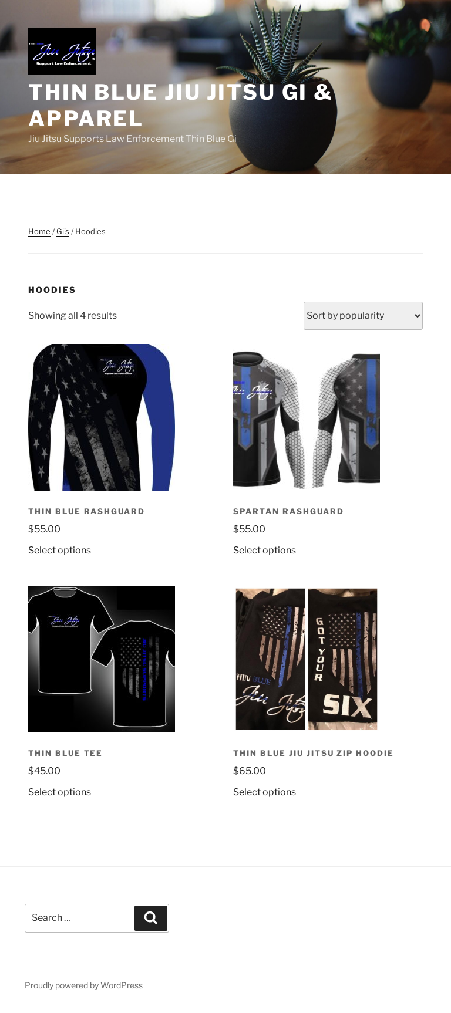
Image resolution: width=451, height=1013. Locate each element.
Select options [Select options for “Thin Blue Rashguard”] (59, 550)
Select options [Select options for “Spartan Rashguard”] (264, 550)
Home (39, 231)
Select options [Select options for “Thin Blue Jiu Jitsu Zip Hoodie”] (264, 792)
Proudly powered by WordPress (84, 985)
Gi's (62, 231)
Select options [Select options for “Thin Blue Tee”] (59, 792)
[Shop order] (363, 316)
